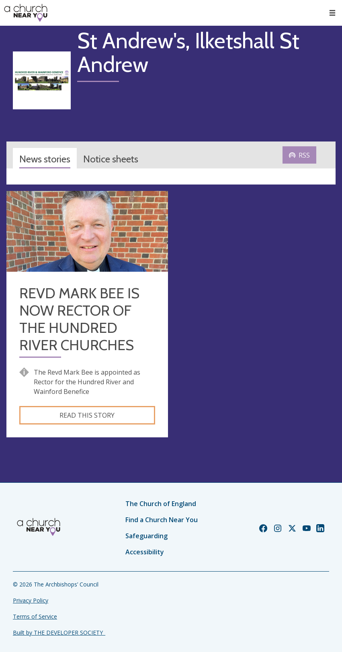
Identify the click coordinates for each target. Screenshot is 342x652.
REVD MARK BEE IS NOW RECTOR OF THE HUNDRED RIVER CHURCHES (79, 319)
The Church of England (160, 503)
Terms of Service (35, 616)
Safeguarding (146, 535)
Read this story (87, 415)
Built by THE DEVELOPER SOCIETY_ (59, 632)
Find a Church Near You (161, 519)
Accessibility (144, 551)
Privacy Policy (30, 600)
